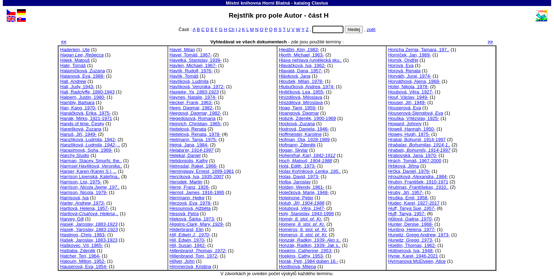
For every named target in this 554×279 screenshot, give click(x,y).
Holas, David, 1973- (299, 176)
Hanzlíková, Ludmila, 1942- (88, 139)
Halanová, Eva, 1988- (82, 76)
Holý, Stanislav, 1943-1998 (306, 213)
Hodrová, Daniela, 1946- (304, 129)
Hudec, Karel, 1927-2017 (414, 203)
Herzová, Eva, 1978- (191, 203)
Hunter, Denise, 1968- (410, 224)
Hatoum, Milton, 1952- (83, 261)
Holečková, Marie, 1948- (304, 192)
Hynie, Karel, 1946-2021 (413, 256)
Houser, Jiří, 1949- (407, 102)
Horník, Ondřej (403, 60)
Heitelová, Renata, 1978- (195, 134)
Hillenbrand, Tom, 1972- (194, 256)
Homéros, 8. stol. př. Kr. (303, 229)
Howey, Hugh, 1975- (409, 134)
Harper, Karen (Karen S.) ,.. (88, 171)
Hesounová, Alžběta (190, 208)
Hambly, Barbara (77, 102)
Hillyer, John (182, 261)
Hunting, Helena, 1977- (412, 229)
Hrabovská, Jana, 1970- (412, 155)
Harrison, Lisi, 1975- (80, 181)
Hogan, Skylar (293, 150)
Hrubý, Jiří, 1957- (406, 192)
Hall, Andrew (73, 81)
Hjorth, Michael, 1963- (301, 54)
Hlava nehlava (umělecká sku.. (310, 60)
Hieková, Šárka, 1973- (193, 219)
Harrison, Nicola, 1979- (83, 192)
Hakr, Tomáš (73, 65)
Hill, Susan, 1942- (188, 245)
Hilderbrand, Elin (187, 229)
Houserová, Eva (404, 107)
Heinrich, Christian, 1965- (196, 123)
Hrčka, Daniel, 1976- (409, 171)
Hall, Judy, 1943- (77, 86)
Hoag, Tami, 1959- (298, 107)
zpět (371, 29)
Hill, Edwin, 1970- (188, 240)
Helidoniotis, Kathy (189, 160)
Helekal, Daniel (185, 155)
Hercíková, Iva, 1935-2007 (197, 176)
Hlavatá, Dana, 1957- (301, 70)
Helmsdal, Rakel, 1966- (194, 166)
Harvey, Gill (72, 219)
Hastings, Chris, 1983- (83, 234)
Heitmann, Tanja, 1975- (193, 139)
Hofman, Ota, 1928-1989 (304, 139)
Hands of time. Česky (82, 123)
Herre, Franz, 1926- (190, 187)
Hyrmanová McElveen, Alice (417, 261)
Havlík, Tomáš (184, 76)
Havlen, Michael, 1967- (193, 65)
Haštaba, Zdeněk (77, 250)
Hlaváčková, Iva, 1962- (302, 65)
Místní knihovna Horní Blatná (258, 3)
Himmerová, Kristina (190, 266)
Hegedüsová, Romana (193, 118)
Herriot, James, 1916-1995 (197, 192)
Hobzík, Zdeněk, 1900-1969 (307, 118)
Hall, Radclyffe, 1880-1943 (87, 92)
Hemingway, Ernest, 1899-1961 (202, 171)
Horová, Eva (400, 65)
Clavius (320, 3)
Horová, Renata (404, 70)
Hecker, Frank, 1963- (191, 102)
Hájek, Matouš (75, 60)
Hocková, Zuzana (297, 123)
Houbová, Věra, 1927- (410, 92)
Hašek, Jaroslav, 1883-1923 (88, 240)
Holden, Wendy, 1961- (301, 187)
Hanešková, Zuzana (80, 129)
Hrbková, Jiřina (403, 166)
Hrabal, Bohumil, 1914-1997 (417, 139)
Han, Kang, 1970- (78, 107)
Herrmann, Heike (187, 197)
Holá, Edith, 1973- (297, 166)
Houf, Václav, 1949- (408, 97)
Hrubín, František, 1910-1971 (418, 181)
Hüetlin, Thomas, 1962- (412, 245)
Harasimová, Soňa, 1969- (86, 150)
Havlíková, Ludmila (189, 81)
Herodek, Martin (186, 181)
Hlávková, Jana (295, 76)
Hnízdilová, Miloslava (300, 97)
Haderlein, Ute (75, 49)
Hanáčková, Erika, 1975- (85, 113)
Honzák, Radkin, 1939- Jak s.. (310, 245)
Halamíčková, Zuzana (82, 70)
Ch (232, 29)
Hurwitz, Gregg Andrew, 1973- (419, 234)
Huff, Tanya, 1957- (407, 213)
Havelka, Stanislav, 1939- (196, 60)
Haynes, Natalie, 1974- (193, 97)
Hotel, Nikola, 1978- (408, 86)
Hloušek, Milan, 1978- (301, 81)
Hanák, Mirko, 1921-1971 (86, 118)
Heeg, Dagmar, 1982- (192, 107)
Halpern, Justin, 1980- (82, 97)
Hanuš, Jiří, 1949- (78, 134)
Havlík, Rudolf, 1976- (191, 70)
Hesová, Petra (184, 213)
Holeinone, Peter (296, 197)
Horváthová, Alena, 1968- (414, 81)
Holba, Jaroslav (295, 181)
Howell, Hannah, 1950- (411, 129)
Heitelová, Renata (188, 129)
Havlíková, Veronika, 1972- (197, 86)
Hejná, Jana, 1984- (189, 144)
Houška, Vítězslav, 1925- (413, 118)
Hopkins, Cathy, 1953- (301, 256)
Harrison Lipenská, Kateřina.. (90, 176)
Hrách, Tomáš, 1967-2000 (414, 160)
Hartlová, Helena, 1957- (84, 208)
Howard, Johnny (405, 123)
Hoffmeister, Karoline (300, 134)
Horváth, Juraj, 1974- (409, 76)
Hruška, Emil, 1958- (408, 197)
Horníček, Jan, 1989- (409, 54)
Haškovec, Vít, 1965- (81, 245)
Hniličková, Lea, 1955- (302, 92)
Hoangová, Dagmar (299, 113)
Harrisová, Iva (74, 197)
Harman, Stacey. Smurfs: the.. (91, 160)
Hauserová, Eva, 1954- (83, 266)
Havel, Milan (182, 49)
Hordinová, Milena (297, 266)
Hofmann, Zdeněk (297, 144)
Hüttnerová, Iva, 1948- (411, 250)
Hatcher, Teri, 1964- (80, 256)
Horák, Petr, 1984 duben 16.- (308, 261)
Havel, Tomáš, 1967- (191, 54)
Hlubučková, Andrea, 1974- (307, 86)
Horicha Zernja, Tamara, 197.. (418, 49)
